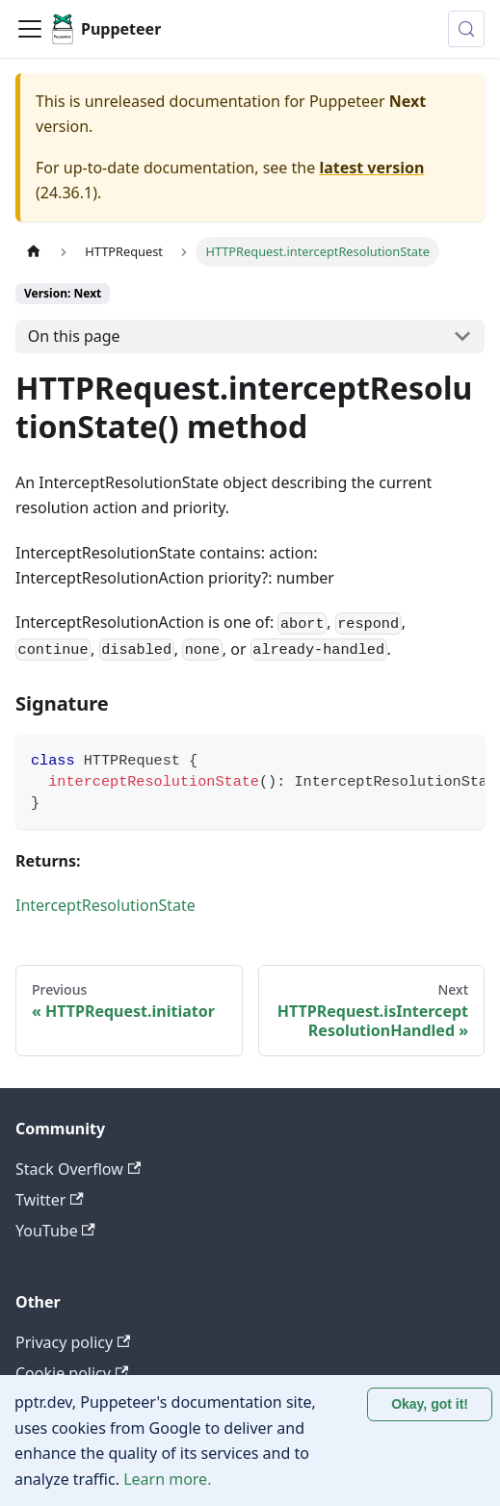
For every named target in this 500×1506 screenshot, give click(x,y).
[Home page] (33, 252)
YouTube (55, 1230)
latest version (371, 167)
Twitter (49, 1199)
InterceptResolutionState (105, 905)
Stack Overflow (78, 1169)
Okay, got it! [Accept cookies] (429, 1404)
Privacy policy (72, 1342)
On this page (74, 336)
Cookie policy (71, 1373)
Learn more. (167, 1479)
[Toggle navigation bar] (29, 28)
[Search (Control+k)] (466, 29)
